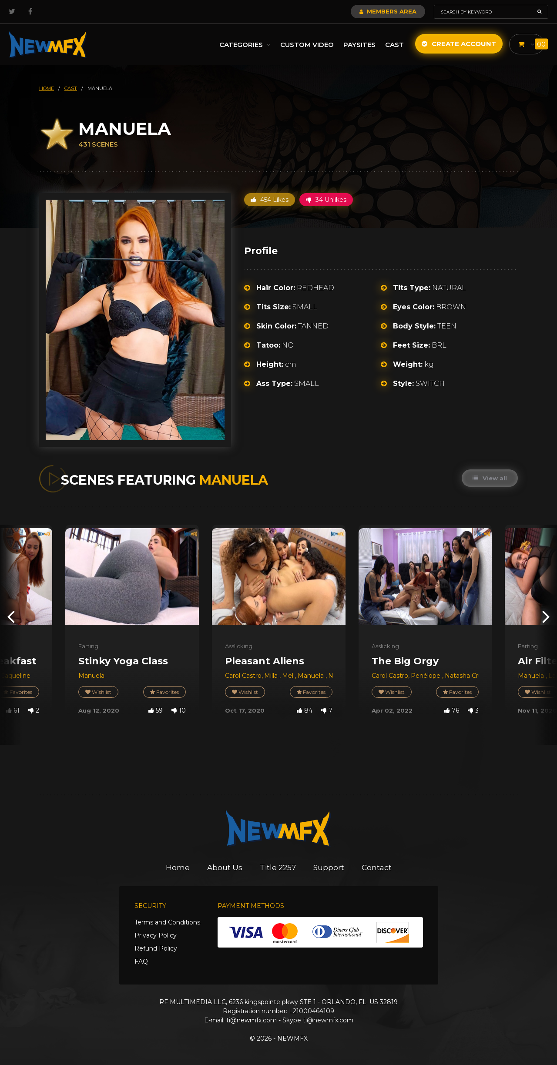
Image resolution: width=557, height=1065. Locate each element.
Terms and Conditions (167, 922)
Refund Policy (155, 948)
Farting (88, 646)
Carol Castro (243, 676)
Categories (245, 44)
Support (328, 867)
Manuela (91, 676)
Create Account (459, 44)
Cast (394, 44)
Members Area (387, 11)
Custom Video (307, 44)
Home (178, 867)
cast (70, 88)
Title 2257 (278, 867)
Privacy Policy (155, 935)
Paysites (359, 44)
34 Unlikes (326, 200)
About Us (224, 867)
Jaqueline (16, 676)
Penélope (426, 676)
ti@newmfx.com (251, 1020)
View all (490, 478)
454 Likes (270, 200)
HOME (46, 88)
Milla (271, 676)
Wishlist (98, 692)
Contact (377, 867)
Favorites (164, 692)
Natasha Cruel (466, 676)
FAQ (141, 961)
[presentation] (11, 616)
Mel (288, 676)
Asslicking (238, 646)
